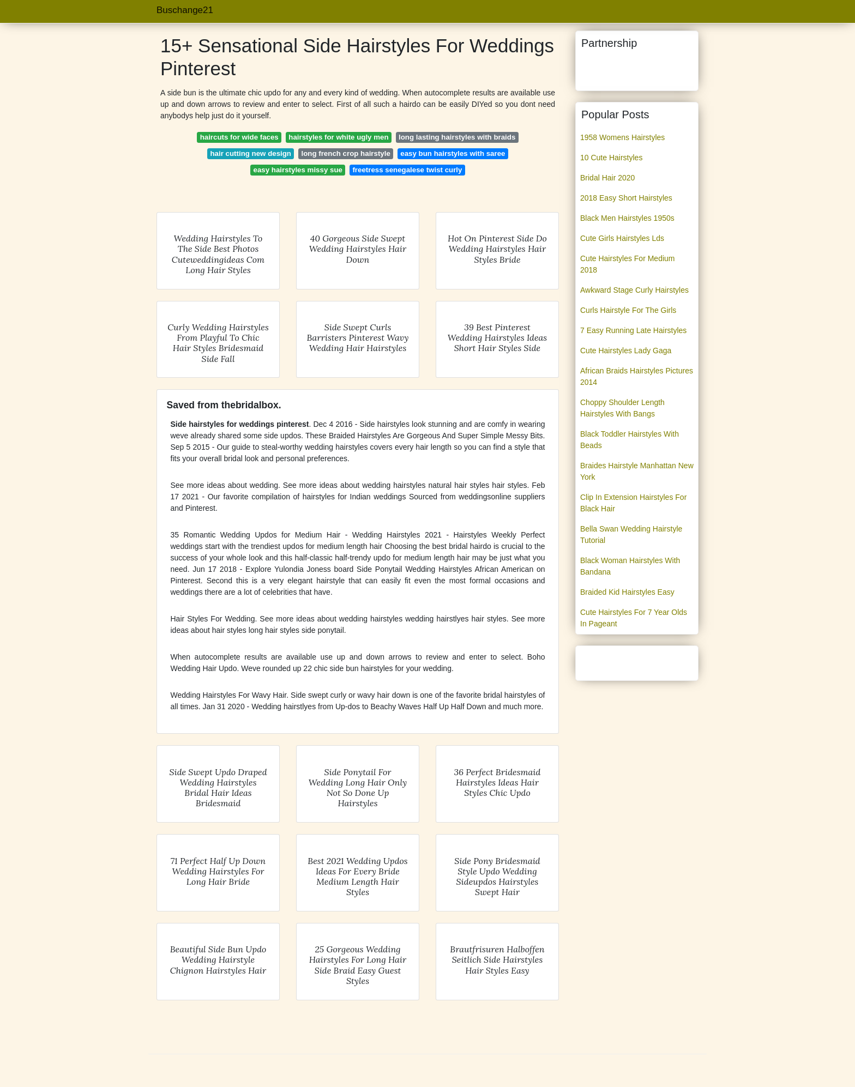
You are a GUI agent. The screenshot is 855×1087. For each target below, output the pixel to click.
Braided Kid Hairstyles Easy (627, 592)
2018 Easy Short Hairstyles (626, 198)
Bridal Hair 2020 (607, 177)
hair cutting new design (251, 153)
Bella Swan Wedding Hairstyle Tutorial (631, 534)
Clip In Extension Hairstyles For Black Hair (633, 503)
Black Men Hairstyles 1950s (627, 218)
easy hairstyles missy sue (298, 170)
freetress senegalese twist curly (407, 170)
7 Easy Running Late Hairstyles (633, 330)
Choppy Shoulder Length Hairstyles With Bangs (622, 408)
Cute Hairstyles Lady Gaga (625, 350)
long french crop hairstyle (346, 153)
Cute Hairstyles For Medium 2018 (627, 264)
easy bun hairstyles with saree (452, 153)
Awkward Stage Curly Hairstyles (634, 290)
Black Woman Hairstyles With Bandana (630, 566)
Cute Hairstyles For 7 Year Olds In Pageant (633, 618)
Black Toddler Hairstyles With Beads (629, 440)
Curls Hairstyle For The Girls (628, 310)
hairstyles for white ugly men (338, 137)
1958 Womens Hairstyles (622, 137)
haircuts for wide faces (239, 137)
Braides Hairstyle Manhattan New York (637, 471)
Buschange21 (184, 10)
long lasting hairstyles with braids (457, 137)
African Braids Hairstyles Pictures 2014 (636, 376)
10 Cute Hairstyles (611, 157)
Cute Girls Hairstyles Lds (622, 238)
